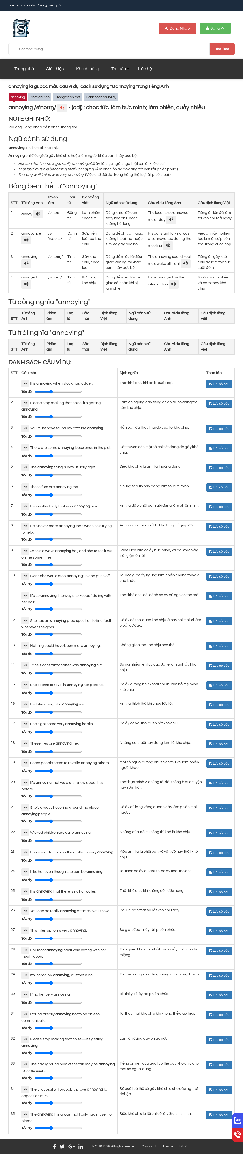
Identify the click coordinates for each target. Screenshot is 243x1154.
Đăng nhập (177, 28)
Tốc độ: (26, 392)
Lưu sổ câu (219, 384)
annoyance (31, 233)
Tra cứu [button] (118, 69)
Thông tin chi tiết (67, 97)
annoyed (29, 277)
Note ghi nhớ (40, 97)
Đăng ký (215, 28)
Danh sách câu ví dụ (101, 97)
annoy (27, 214)
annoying (18, 97)
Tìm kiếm (222, 49)
